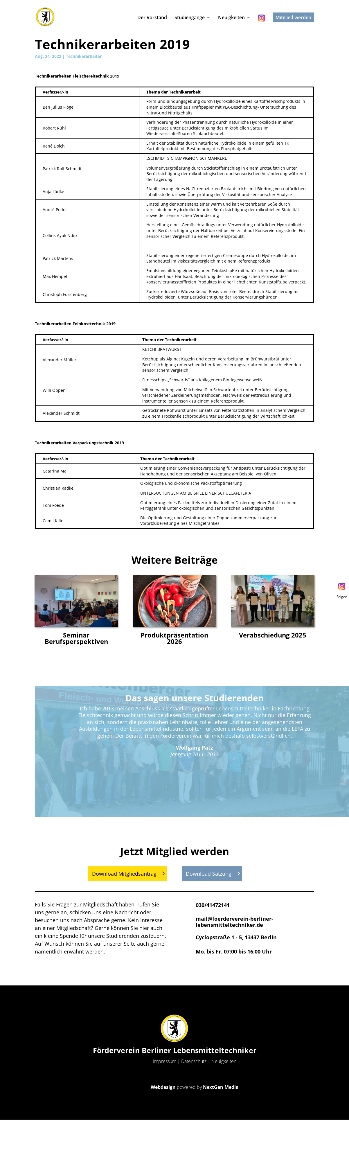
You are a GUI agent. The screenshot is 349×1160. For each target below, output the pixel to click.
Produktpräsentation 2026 (174, 638)
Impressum (164, 1061)
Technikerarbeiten (84, 56)
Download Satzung (208, 873)
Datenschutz (193, 1061)
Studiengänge (189, 18)
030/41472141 (213, 905)
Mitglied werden (293, 17)
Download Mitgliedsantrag (124, 873)
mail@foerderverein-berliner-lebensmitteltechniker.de (234, 922)
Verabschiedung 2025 (272, 635)
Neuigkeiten (231, 18)
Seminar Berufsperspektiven (76, 638)
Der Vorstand (152, 18)
